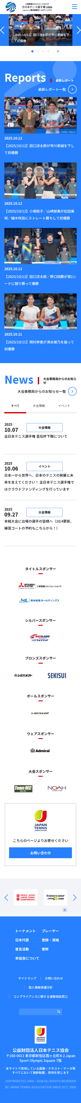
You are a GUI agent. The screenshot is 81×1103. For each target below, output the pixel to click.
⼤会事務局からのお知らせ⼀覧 (41, 391)
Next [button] (79, 35)
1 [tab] (32, 51)
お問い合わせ (40, 852)
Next (72, 897)
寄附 (45, 949)
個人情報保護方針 (41, 987)
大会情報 (39, 405)
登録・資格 (50, 939)
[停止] (65, 910)
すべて (15, 405)
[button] (74, 6)
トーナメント (25, 930)
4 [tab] (49, 51)
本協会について (27, 958)
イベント (64, 405)
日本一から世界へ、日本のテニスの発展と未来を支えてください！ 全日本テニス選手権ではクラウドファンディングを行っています (39, 482)
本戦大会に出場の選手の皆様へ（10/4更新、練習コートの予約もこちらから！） (39, 527)
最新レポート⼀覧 (52, 89)
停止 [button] (58, 51)
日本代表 (22, 939)
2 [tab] (38, 51)
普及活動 (22, 949)
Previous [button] (2, 35)
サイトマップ (27, 978)
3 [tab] (43, 51)
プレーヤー (50, 930)
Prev (9, 897)
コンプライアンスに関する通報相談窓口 (40, 996)
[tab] (15, 406)
